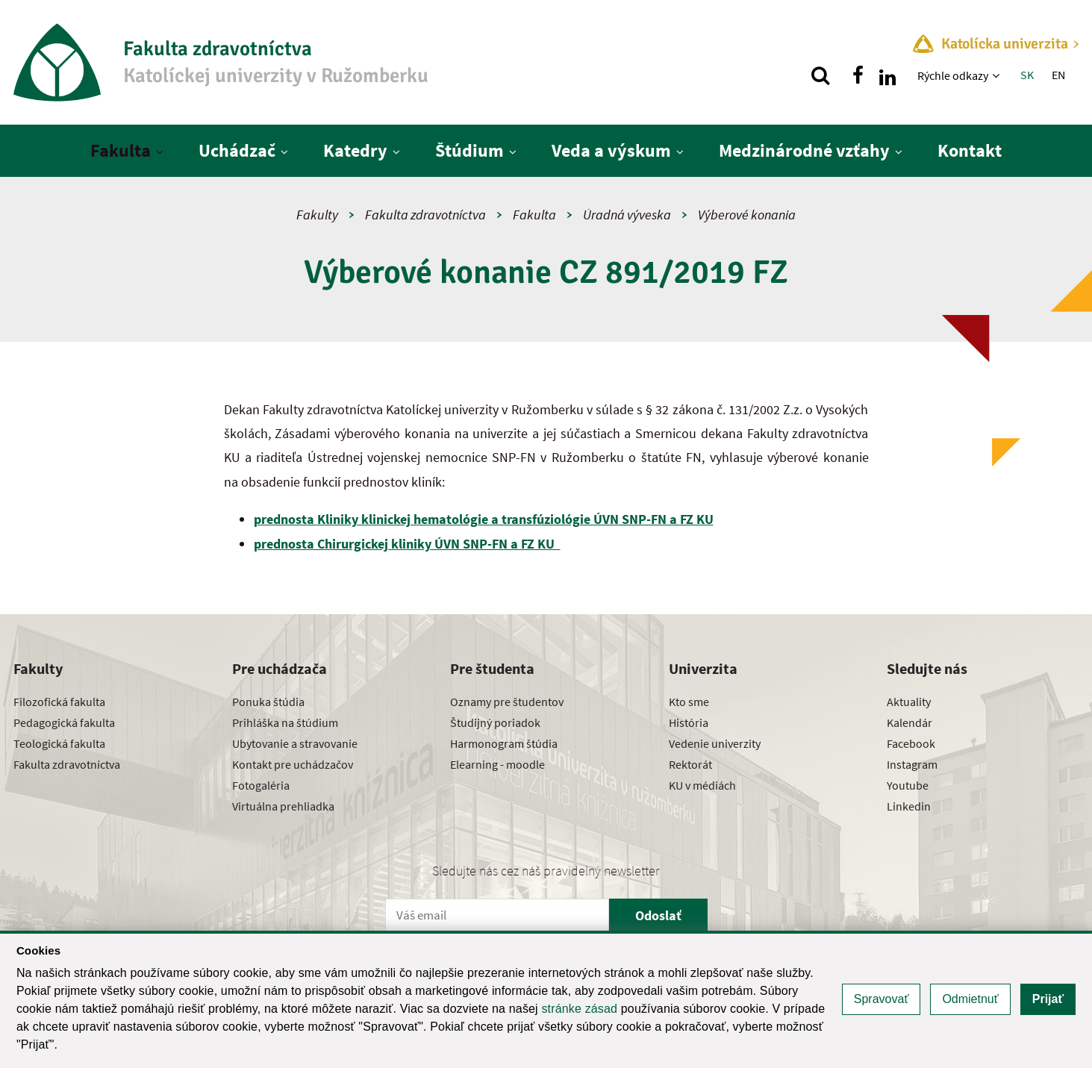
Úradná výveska (627, 214)
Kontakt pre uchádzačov (292, 764)
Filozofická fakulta (59, 701)
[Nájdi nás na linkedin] (887, 75)
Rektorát (690, 764)
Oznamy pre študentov (507, 701)
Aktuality (909, 701)
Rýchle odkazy (952, 75)
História (688, 722)
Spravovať (881, 999)
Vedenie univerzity (715, 743)
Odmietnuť (970, 999)
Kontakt (969, 150)
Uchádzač (237, 150)
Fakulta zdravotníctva (425, 214)
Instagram (912, 764)
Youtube (908, 785)
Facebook (911, 743)
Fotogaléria (261, 785)
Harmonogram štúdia (504, 743)
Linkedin (909, 806)
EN (1058, 74)
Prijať (1048, 999)
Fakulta (120, 150)
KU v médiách (702, 785)
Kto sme (689, 701)
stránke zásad (579, 1008)
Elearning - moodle (497, 764)
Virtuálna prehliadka (283, 806)
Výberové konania (747, 214)
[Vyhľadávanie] (820, 75)
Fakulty (317, 214)
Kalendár (909, 722)
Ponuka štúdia (268, 701)
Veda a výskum (611, 150)
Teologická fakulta (59, 743)
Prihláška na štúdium (285, 722)
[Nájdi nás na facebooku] (858, 75)
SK (1027, 74)
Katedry (355, 150)
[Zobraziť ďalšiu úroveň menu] (997, 75)
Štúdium (469, 150)
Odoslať (658, 915)
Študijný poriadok (495, 722)
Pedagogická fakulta (64, 722)
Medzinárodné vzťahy (804, 150)
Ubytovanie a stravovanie (295, 743)
